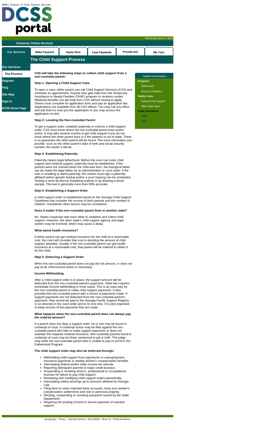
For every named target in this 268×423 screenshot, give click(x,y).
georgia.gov (50, 419)
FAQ (5, 87)
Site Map (8, 94)
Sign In (7, 101)
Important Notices (77, 419)
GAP (144, 121)
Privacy (62, 419)
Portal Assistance (122, 419)
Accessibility (94, 419)
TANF (144, 116)
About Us (106, 419)
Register (8, 80)
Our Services (11, 67)
